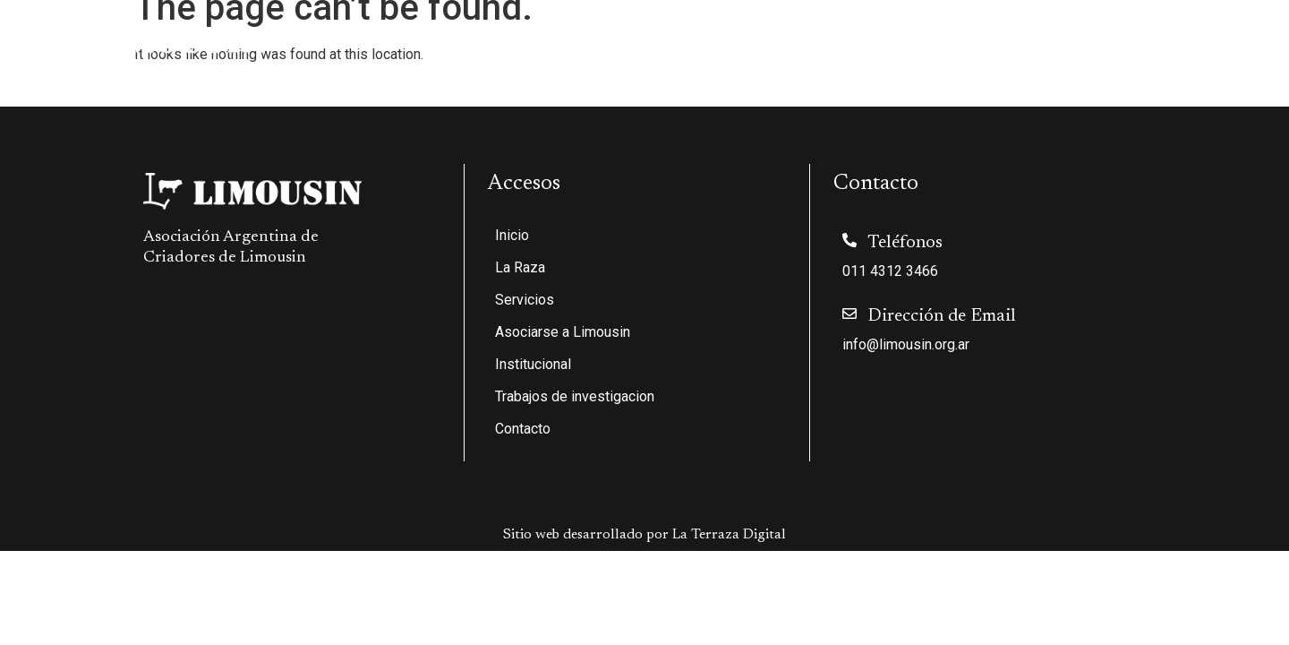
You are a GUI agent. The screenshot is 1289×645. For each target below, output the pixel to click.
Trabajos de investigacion (1099, 38)
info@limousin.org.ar (905, 344)
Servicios (672, 38)
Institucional (943, 38)
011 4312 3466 (890, 271)
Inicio (499, 38)
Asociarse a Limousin (801, 38)
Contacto (1232, 38)
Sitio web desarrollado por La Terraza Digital (644, 535)
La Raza (574, 38)
